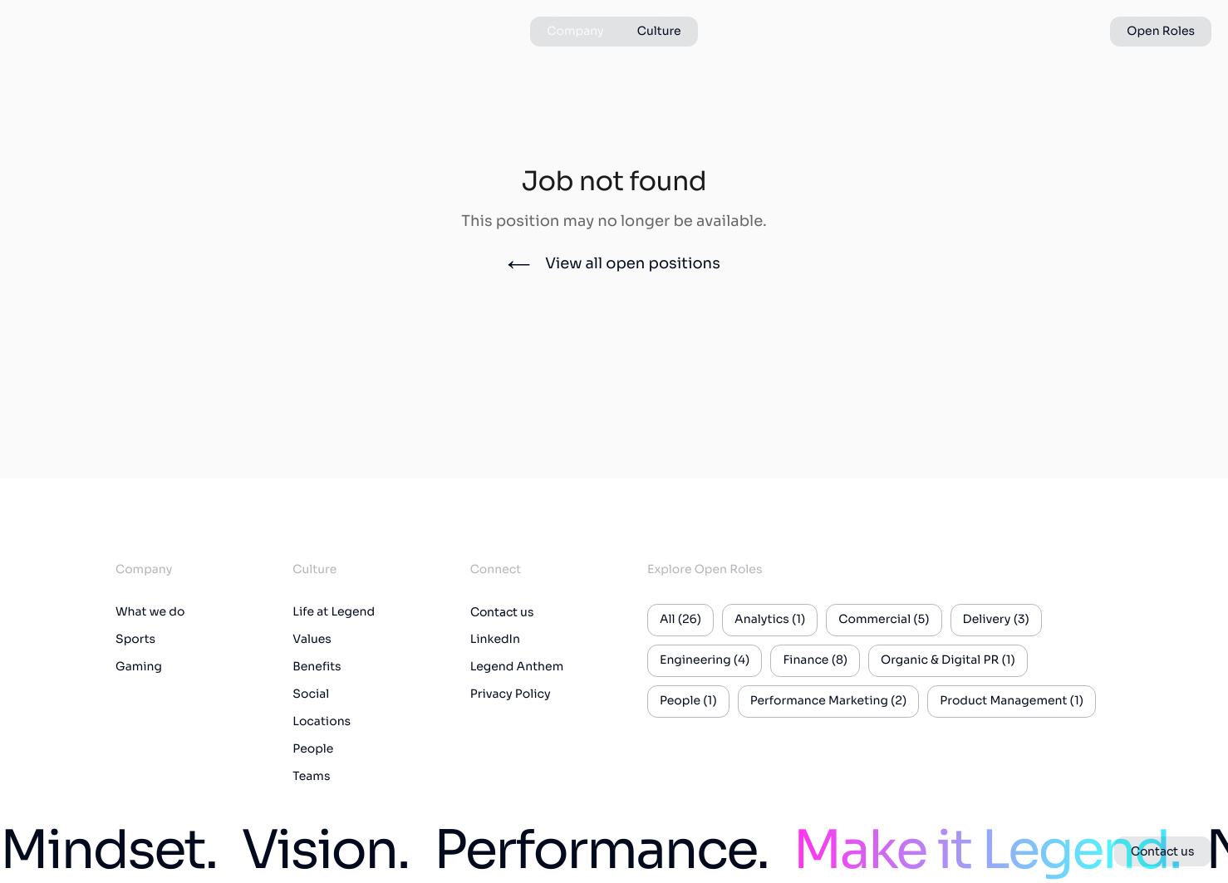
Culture (659, 31)
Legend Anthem (517, 667)
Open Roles (1161, 31)
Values (312, 639)
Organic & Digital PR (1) (948, 660)
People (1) (688, 701)
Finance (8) (815, 660)
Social (310, 694)
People (312, 749)
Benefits (316, 667)
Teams (311, 776)
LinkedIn (495, 639)
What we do (149, 612)
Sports (135, 639)
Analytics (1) (769, 619)
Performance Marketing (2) (828, 701)
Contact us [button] (1163, 851)
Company (575, 31)
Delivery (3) (996, 619)
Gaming (138, 667)
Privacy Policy (510, 694)
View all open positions (614, 264)
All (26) (680, 619)
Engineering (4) (704, 660)
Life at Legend (333, 612)
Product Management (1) (1011, 701)
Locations (321, 721)
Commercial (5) (883, 619)
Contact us (502, 612)
